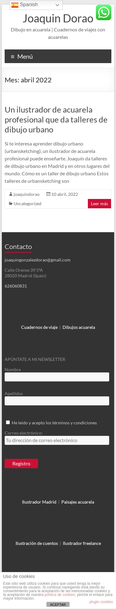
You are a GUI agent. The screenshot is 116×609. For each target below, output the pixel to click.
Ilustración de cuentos (36, 543)
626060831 (16, 285)
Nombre (13, 369)
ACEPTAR (58, 605)
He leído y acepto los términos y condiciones (54, 422)
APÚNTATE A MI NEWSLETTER (35, 359)
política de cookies (60, 595)
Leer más (99, 203)
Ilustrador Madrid (39, 502)
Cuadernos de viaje (39, 327)
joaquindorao (27, 194)
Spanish (24, 5)
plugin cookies (101, 602)
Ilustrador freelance (82, 543)
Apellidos (14, 393)
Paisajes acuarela (77, 502)
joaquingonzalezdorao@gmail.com (38, 259)
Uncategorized (27, 203)
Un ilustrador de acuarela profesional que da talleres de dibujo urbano (56, 119)
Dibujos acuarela (78, 327)
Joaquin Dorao (58, 18)
